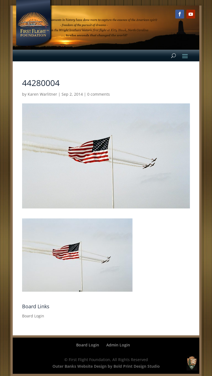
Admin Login (118, 345)
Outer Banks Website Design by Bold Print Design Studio (106, 366)
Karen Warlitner (42, 94)
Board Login (33, 315)
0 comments (98, 94)
